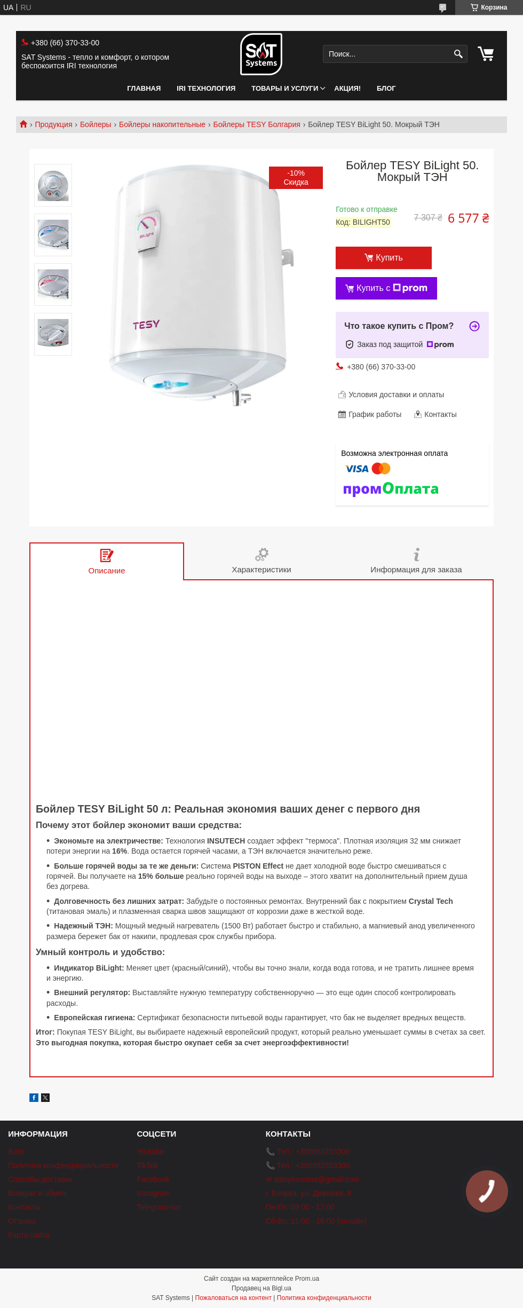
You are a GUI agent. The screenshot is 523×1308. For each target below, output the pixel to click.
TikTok (147, 1165)
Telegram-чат (159, 1207)
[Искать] (458, 54)
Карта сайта (29, 1235)
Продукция (53, 124)
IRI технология (206, 88)
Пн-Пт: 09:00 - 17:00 (300, 1207)
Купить (389, 257)
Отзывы (21, 1221)
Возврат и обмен (37, 1193)
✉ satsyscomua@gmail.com (313, 1179)
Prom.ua (307, 1278)
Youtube (150, 1151)
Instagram (153, 1193)
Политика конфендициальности (63, 1165)
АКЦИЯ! (347, 88)
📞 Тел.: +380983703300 (308, 1165)
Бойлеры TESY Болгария (256, 124)
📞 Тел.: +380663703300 (308, 1151)
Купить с (391, 288)
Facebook (153, 1179)
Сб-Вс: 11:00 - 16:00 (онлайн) (316, 1221)
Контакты (24, 1207)
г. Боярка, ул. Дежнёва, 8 (309, 1193)
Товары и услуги (284, 88)
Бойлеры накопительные (162, 124)
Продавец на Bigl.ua (261, 1288)
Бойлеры (96, 124)
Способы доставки (40, 1179)
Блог (386, 88)
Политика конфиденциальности (324, 1298)
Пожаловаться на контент (233, 1298)
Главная (144, 88)
